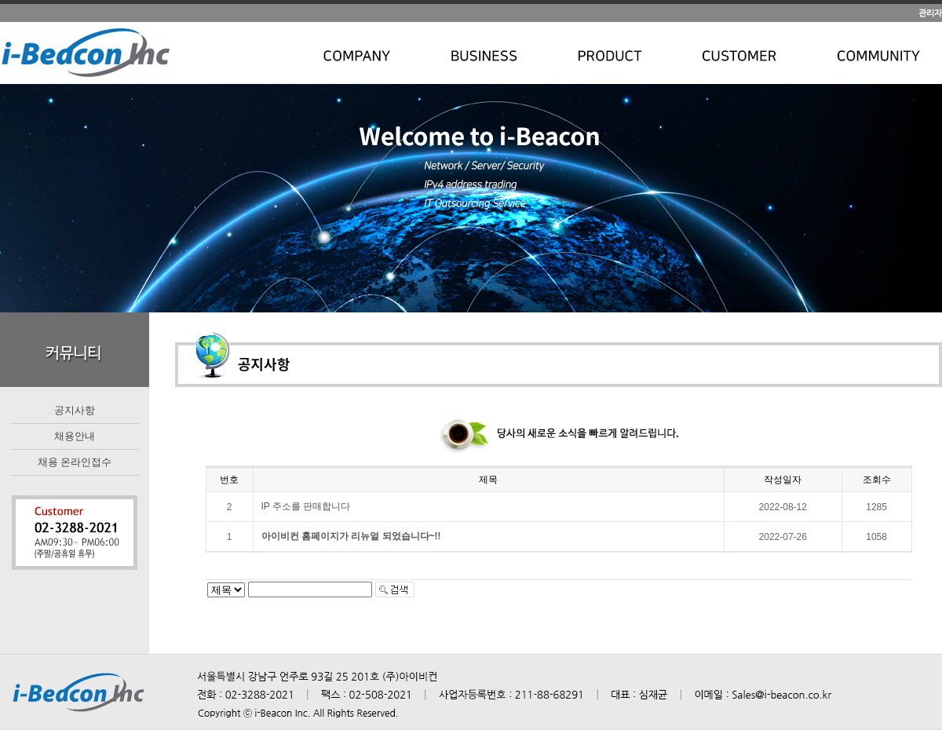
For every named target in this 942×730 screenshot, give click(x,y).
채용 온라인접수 (75, 462)
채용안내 (74, 436)
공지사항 (74, 410)
